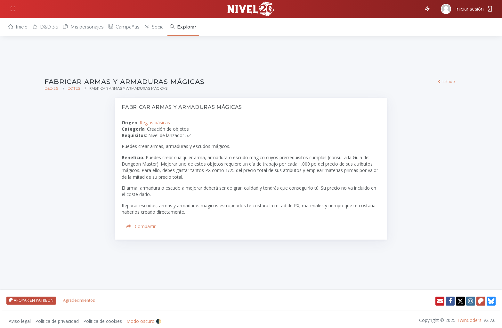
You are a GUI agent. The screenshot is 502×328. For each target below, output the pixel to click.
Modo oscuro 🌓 (143, 321)
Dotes (74, 88)
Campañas (124, 27)
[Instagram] (470, 301)
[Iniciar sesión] (467, 9)
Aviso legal (20, 321)
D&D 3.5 (45, 27)
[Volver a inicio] (251, 9)
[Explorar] (183, 27)
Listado (446, 81)
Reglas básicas (155, 122)
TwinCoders (469, 320)
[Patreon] (480, 301)
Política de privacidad (57, 321)
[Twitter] (460, 301)
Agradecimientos (79, 300)
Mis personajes (83, 27)
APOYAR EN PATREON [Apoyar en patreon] (31, 300)
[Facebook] (450, 301)
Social (155, 27)
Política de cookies (102, 321)
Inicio (17, 27)
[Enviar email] (439, 301)
